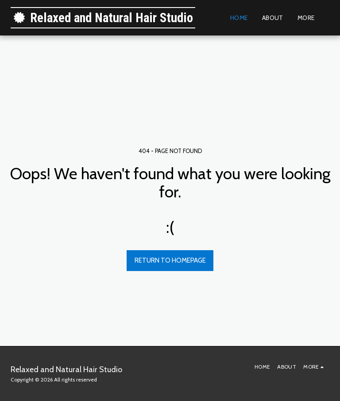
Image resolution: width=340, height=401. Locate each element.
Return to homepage (170, 260)
